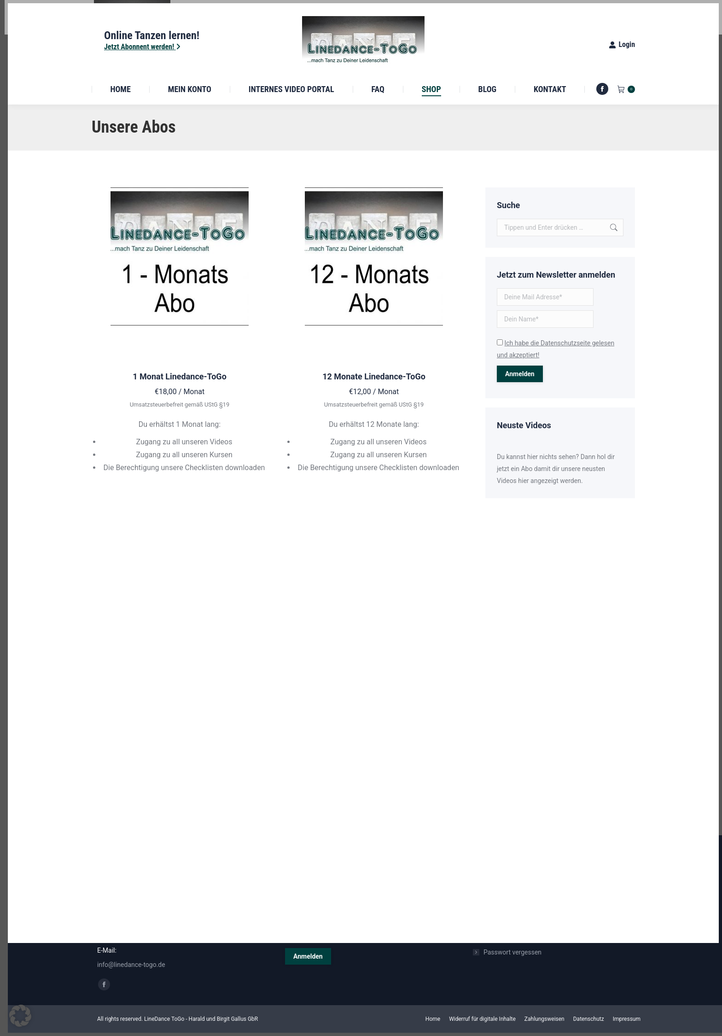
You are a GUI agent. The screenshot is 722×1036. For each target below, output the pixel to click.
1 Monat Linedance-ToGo (180, 376)
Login (622, 44)
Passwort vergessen (512, 952)
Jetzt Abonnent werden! (142, 46)
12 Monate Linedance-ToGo (373, 376)
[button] (20, 1015)
